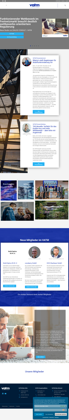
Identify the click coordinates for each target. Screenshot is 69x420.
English (67, 0)
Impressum (57, 417)
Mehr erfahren (9, 196)
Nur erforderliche (49, 414)
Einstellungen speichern (61, 414)
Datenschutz (51, 417)
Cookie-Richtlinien (52, 402)
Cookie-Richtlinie (46, 417)
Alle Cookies (39, 414)
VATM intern (58, 0)
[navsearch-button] (65, 5)
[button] (6, 5)
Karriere (63, 0)
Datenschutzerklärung (41, 402)
